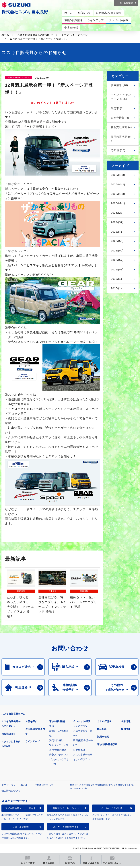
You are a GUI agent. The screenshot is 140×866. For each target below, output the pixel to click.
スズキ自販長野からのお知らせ (35, 35)
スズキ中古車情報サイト (66, 826)
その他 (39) (118, 150)
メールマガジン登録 (111, 808)
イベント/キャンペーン (74, 35)
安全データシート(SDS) (14, 785)
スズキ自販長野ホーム (13, 713)
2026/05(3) (118, 175)
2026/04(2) (118, 184)
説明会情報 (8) (120, 117)
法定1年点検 (55, 740)
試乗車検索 (103, 736)
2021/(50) (117, 250)
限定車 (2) (117, 108)
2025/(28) (117, 212)
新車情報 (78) (119, 85)
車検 (51, 726)
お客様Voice (8, 733)
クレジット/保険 (82, 721)
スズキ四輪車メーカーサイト (20, 808)
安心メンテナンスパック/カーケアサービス (59, 759)
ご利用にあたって (43, 785)
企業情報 (126, 721)
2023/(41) (117, 231)
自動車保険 (79, 749)
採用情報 (126, 729)
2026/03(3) (118, 194)
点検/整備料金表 (58, 749)
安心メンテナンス (58, 745)
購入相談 (102, 729)
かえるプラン (80, 726)
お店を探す (31, 721)
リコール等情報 (20, 826)
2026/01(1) (118, 203)
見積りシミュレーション (66, 808)
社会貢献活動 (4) (121, 127)
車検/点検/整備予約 (107, 744)
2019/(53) (117, 269)
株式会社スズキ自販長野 (24, 11)
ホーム (5, 35)
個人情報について (10, 790)
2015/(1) (116, 288)
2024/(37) (117, 222)
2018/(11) (117, 278)
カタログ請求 (104, 721)
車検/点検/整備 (57, 721)
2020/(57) (117, 260)
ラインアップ (32, 741)
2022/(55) (117, 241)
